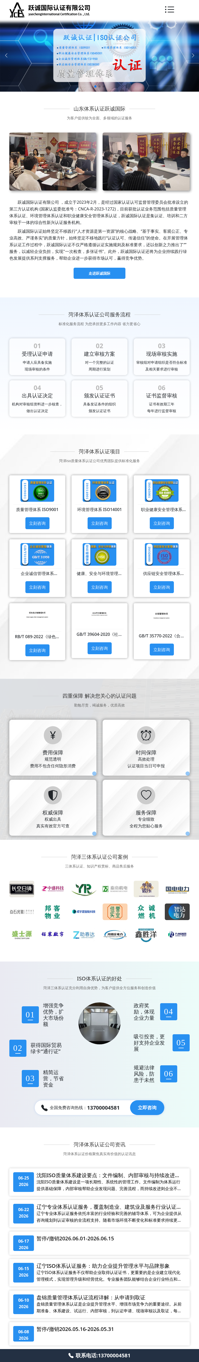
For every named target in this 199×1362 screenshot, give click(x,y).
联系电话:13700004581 (99, 1355)
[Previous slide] (6, 55)
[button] (95, 86)
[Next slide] (192, 55)
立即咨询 (147, 1107)
